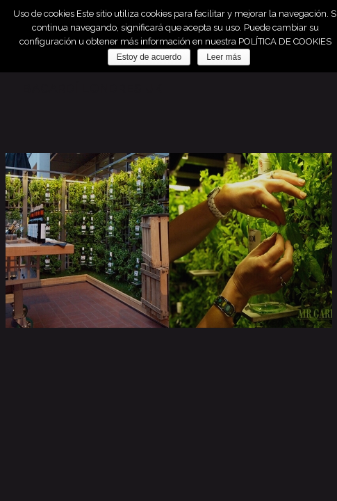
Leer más (223, 57)
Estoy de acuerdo (149, 57)
